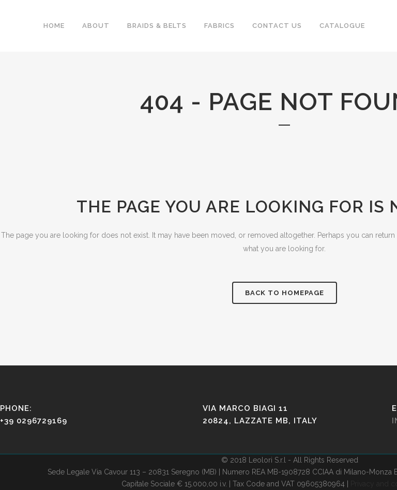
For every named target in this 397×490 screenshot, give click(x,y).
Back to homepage (284, 293)
